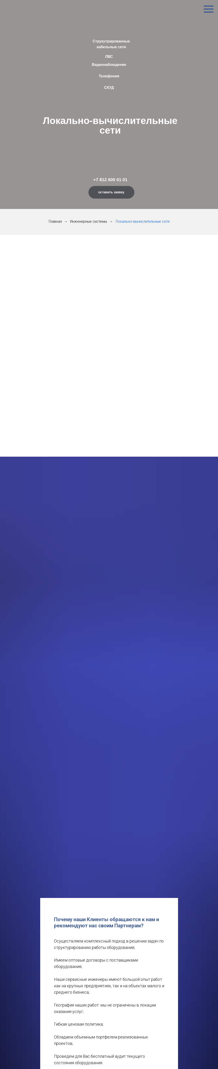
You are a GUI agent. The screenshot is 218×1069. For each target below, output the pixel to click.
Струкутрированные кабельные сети (111, 44)
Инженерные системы (88, 221)
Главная (55, 221)
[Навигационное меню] (208, 9)
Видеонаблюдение (109, 65)
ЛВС (109, 57)
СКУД (109, 88)
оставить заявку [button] (111, 192)
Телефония (109, 76)
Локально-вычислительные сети (142, 221)
